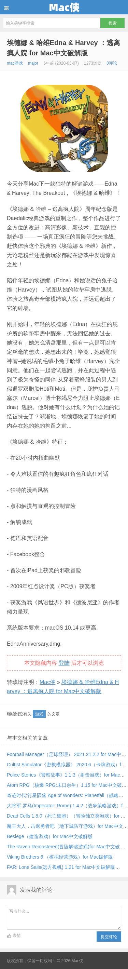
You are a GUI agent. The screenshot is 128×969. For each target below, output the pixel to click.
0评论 (111, 63)
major (33, 63)
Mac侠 (64, 7)
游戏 (39, 714)
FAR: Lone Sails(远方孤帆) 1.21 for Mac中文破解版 (61, 867)
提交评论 (109, 936)
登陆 (64, 663)
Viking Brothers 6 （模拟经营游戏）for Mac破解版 (60, 857)
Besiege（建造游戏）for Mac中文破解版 (50, 836)
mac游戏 (15, 63)
